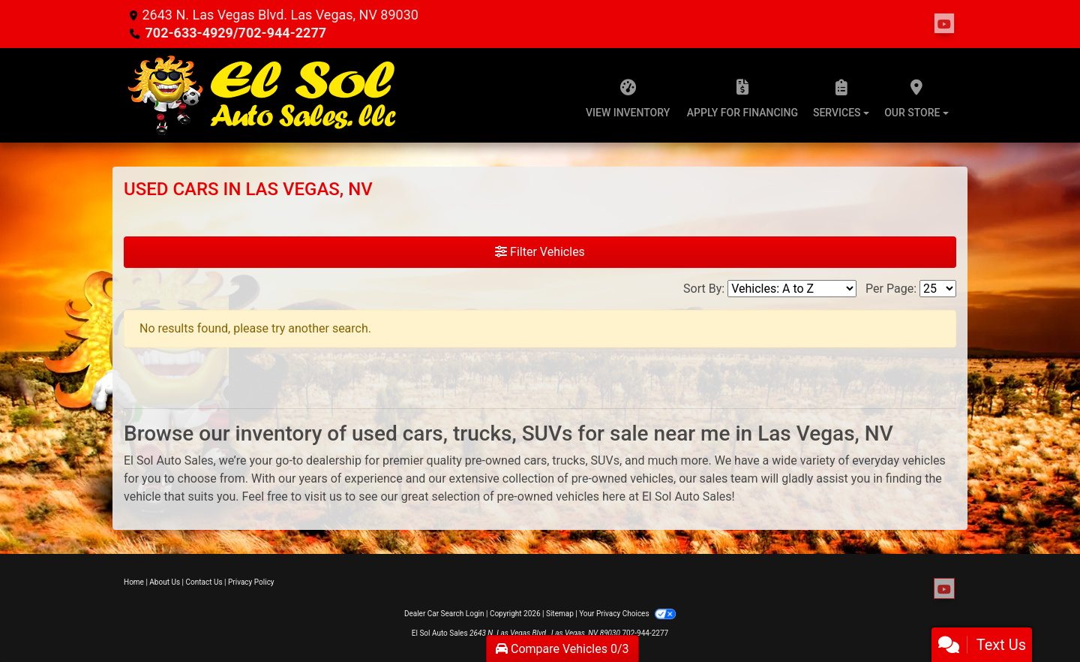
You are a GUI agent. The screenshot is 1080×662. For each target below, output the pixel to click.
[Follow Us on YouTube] (944, 24)
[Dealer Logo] (262, 95)
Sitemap (560, 613)
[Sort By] (792, 288)
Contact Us (204, 582)
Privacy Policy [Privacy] (251, 582)
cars (535, 460)
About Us (164, 582)
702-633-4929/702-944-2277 (235, 33)
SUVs (605, 460)
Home (134, 582)
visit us (323, 496)
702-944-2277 (645, 633)
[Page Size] (938, 288)
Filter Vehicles (540, 252)
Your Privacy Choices (627, 613)
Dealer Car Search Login (444, 613)
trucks (568, 460)
